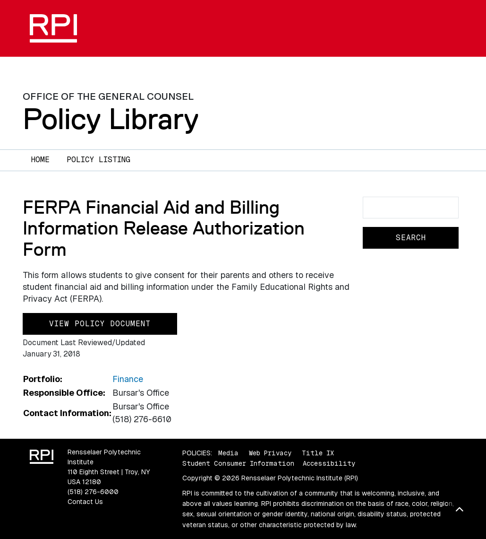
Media (228, 453)
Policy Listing (98, 160)
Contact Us (85, 501)
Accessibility (329, 463)
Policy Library (111, 119)
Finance (127, 379)
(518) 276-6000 (93, 491)
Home (40, 160)
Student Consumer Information (238, 463)
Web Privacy (270, 453)
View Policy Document (100, 324)
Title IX (318, 453)
